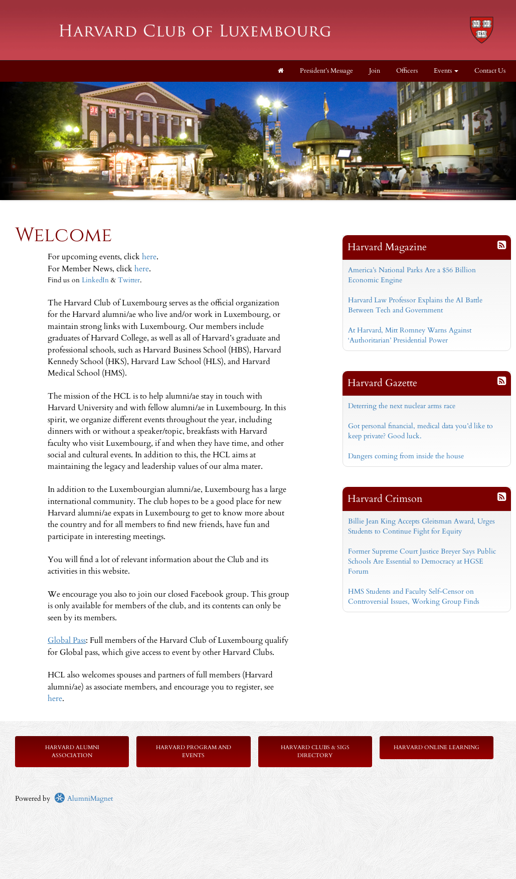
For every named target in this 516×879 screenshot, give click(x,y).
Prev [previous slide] (13, 97)
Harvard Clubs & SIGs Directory (315, 751)
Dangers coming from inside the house (406, 456)
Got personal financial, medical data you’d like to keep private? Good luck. (420, 431)
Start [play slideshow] (254, 89)
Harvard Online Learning (436, 747)
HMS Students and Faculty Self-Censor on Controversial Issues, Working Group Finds (413, 596)
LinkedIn (95, 280)
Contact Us (489, 71)
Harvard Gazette (382, 383)
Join (374, 71)
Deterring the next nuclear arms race (401, 406)
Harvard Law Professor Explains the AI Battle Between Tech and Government (415, 305)
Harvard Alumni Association (72, 751)
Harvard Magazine (387, 247)
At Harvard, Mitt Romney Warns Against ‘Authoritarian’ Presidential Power (409, 335)
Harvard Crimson (385, 498)
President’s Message (326, 71)
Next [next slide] (503, 97)
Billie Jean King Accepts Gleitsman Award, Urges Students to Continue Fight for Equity (421, 526)
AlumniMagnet (83, 798)
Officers (407, 71)
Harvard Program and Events (193, 751)
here (149, 256)
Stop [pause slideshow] (262, 89)
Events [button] (446, 71)
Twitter (129, 280)
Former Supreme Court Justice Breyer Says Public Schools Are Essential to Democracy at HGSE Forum (422, 561)
